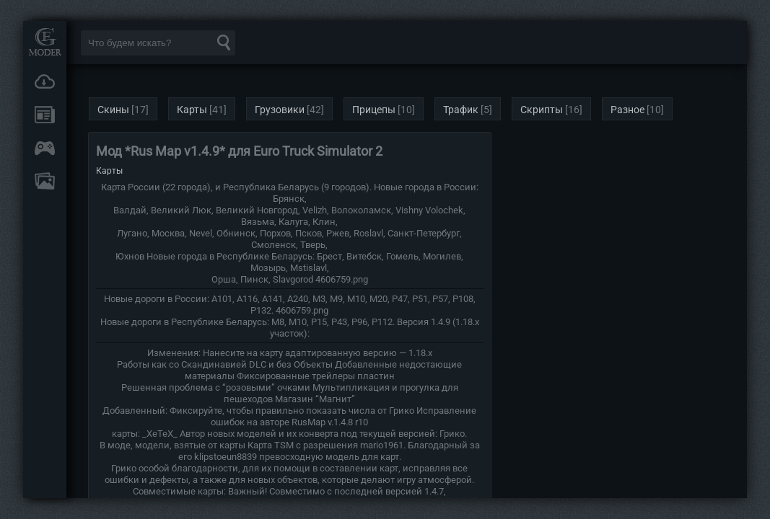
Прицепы (373, 109)
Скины (113, 109)
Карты (192, 109)
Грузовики (280, 109)
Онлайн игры (44, 147)
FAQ (44, 181)
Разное (627, 109)
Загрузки (44, 81)
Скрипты (541, 109)
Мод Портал (44, 41)
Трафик (460, 109)
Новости (44, 114)
